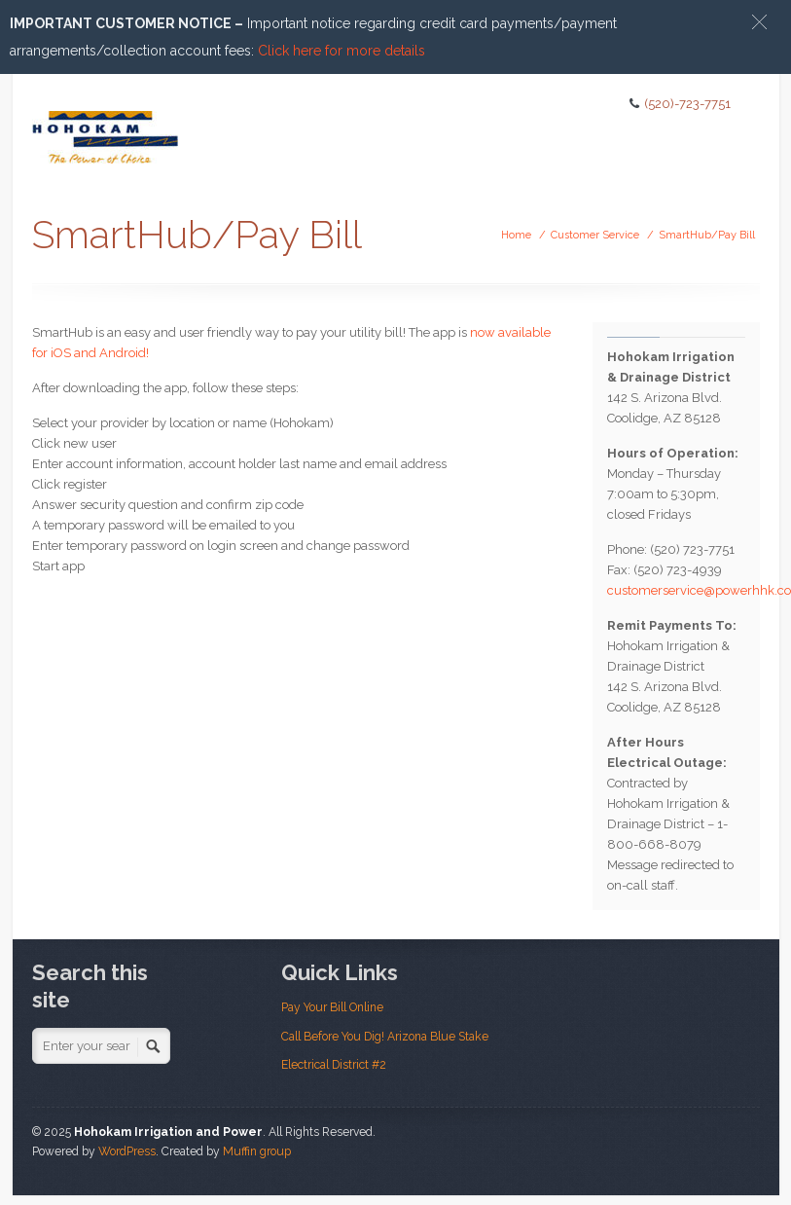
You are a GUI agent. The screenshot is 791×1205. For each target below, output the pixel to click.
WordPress (127, 1151)
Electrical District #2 (333, 1065)
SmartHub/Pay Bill (707, 235)
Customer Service (595, 235)
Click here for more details (341, 50)
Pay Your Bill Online (332, 1007)
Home (516, 235)
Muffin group (257, 1151)
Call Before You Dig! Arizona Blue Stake (384, 1036)
